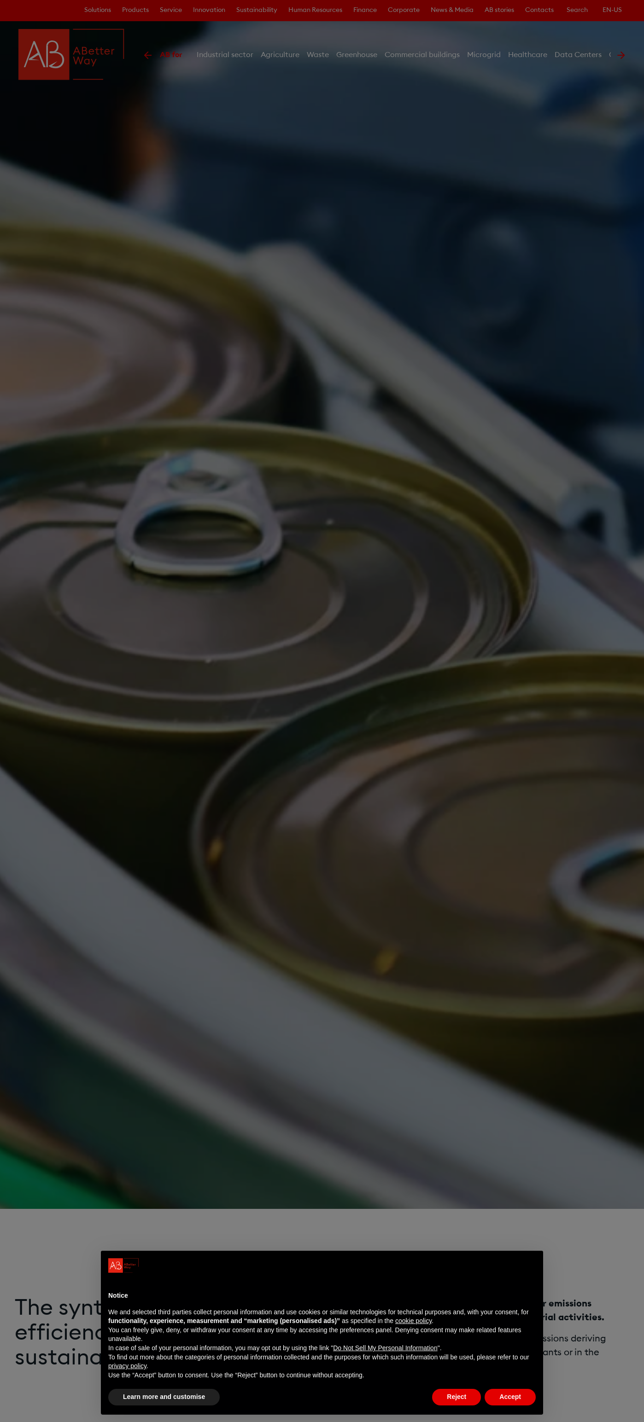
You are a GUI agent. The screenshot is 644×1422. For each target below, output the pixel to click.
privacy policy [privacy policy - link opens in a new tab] (127, 1366)
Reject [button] (456, 1396)
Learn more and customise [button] (164, 1396)
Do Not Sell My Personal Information (385, 1348)
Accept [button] (510, 1396)
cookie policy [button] (413, 1320)
